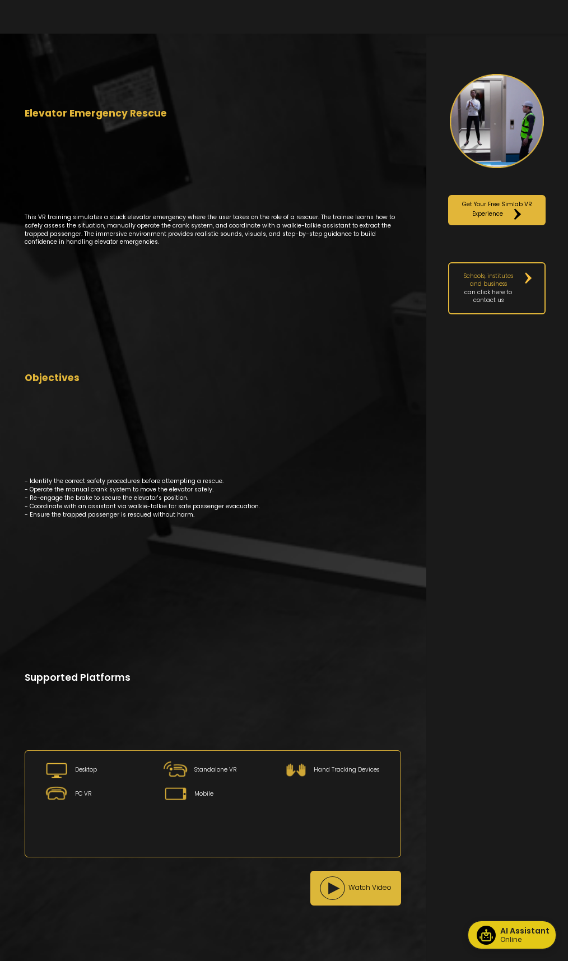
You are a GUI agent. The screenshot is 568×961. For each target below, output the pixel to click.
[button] (355, 888)
